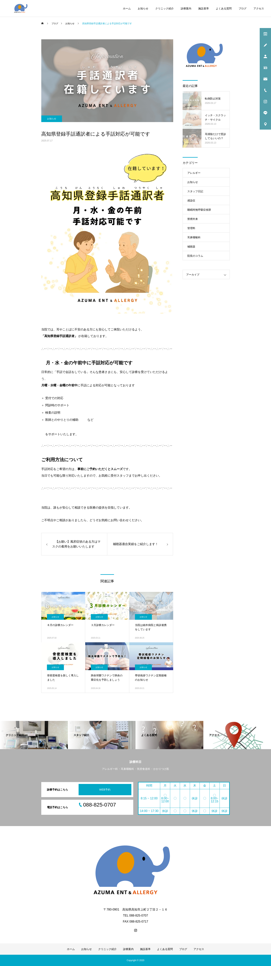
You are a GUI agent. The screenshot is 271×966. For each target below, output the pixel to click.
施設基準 (203, 8)
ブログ (243, 8)
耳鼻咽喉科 (194, 237)
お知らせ (143, 8)
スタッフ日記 (195, 191)
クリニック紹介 (164, 8)
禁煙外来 (192, 218)
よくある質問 (224, 8)
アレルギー (194, 172)
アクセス (258, 8)
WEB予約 (105, 789)
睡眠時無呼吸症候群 (199, 209)
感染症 (191, 200)
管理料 (191, 228)
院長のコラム (195, 255)
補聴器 (191, 246)
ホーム (127, 8)
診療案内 (186, 8)
